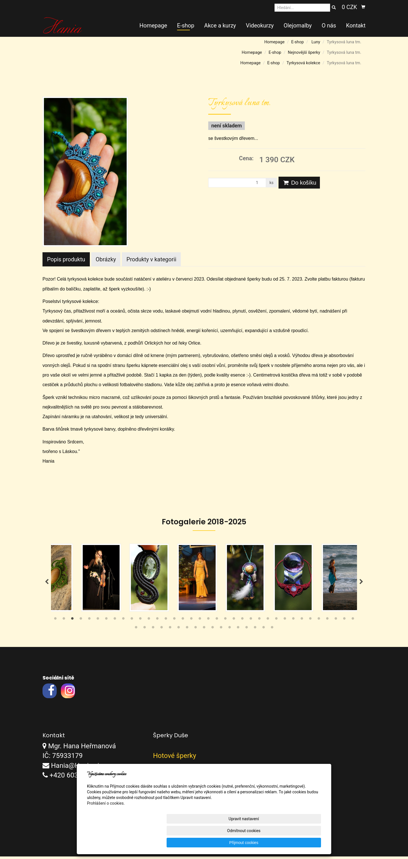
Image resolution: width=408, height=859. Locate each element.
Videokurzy (260, 25)
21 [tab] (225, 622)
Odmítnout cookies (252, 842)
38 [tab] (144, 631)
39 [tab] (153, 631)
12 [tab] (149, 622)
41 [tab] (170, 631)
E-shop (185, 25)
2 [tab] (64, 622)
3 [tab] (72, 622)
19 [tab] (208, 622)
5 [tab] (89, 622)
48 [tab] (229, 631)
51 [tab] (255, 631)
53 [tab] (272, 631)
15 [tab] (174, 622)
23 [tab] (242, 622)
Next (361, 583)
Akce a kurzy (220, 25)
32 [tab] (319, 622)
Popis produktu (66, 259)
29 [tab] (293, 622)
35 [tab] (344, 622)
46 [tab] (212, 631)
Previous (47, 583)
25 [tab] (259, 622)
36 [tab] (353, 622)
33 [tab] (327, 622)
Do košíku (299, 183)
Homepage (153, 25)
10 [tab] (132, 622)
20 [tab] (217, 622)
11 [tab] (140, 622)
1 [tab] (55, 622)
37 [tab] (136, 631)
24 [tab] (251, 622)
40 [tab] (161, 631)
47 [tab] (221, 631)
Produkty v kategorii (151, 259)
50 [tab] (246, 631)
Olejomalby (298, 25)
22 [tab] (234, 622)
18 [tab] (200, 622)
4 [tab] (81, 622)
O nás (329, 25)
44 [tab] (195, 631)
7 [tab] (106, 622)
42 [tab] (178, 631)
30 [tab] (302, 622)
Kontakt (356, 25)
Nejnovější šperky (304, 52)
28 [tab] (285, 622)
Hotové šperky (174, 758)
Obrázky (106, 259)
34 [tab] (336, 622)
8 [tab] (115, 622)
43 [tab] (187, 631)
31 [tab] (310, 622)
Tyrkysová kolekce (303, 62)
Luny (315, 41)
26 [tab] (268, 622)
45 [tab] (204, 631)
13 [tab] (157, 622)
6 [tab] (98, 622)
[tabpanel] (204, 579)
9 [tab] (123, 622)
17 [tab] (191, 622)
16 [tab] (183, 622)
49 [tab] (238, 631)
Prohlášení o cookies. (106, 827)
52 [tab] (263, 631)
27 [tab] (276, 622)
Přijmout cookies (299, 842)
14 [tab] (166, 622)
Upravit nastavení (205, 842)
